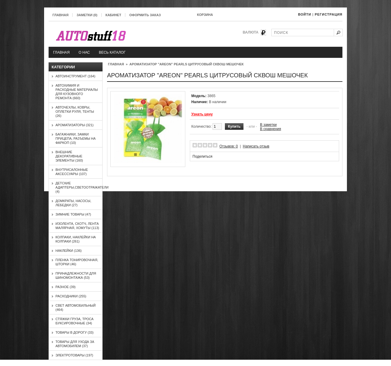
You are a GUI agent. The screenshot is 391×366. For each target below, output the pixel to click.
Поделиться (202, 156)
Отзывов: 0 (228, 146)
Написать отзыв (256, 146)
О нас (84, 52)
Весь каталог (112, 52)
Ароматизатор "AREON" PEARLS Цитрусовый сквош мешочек (187, 64)
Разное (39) (65, 287)
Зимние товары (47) (73, 214)
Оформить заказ (145, 15)
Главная (60, 15)
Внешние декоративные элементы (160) (69, 156)
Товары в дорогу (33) (74, 332)
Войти (304, 14)
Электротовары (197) (74, 355)
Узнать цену (202, 114)
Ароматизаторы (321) (74, 125)
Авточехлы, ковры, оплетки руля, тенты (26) (74, 112)
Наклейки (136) (68, 250)
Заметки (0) (86, 15)
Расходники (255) (70, 296)
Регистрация (328, 14)
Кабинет (113, 15)
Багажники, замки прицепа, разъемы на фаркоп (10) (75, 138)
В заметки (268, 125)
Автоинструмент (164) (75, 76)
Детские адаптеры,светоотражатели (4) (82, 187)
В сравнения (270, 129)
